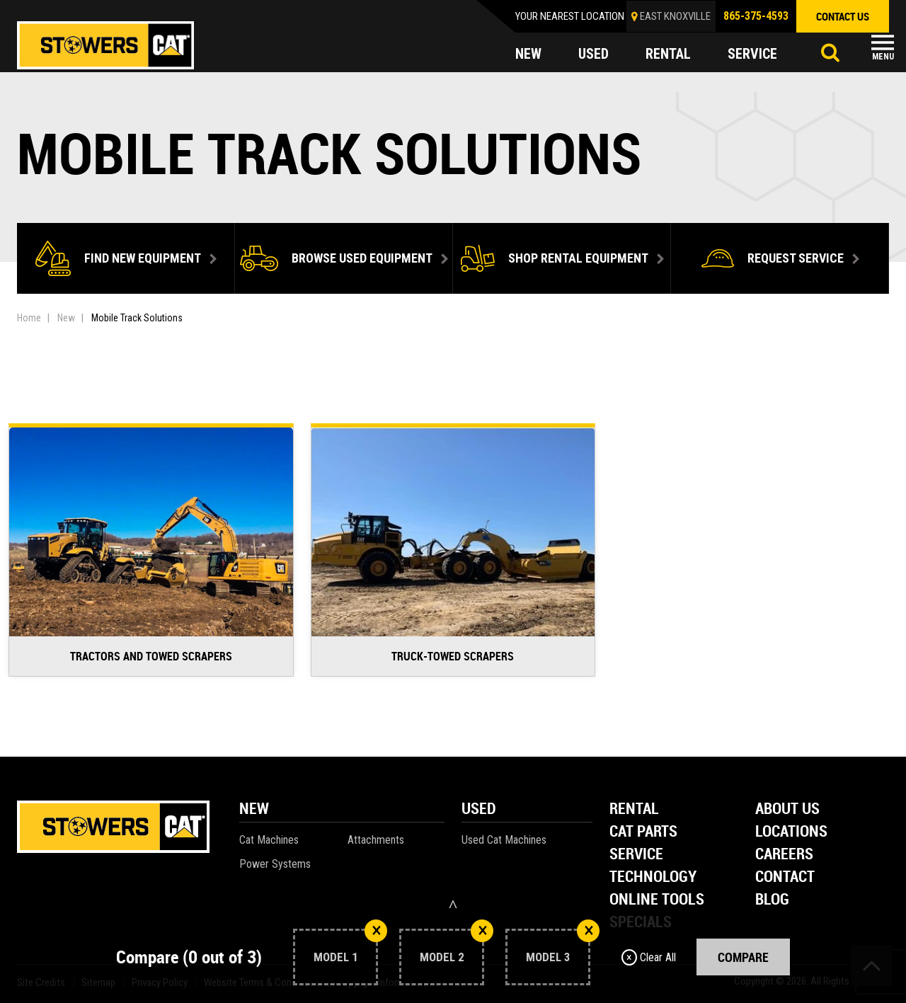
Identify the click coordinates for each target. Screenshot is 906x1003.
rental (668, 53)
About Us (787, 809)
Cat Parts (643, 832)
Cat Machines (269, 840)
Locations (791, 832)
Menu (883, 57)
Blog (772, 900)
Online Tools (656, 900)
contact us (842, 16)
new (528, 53)
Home (29, 317)
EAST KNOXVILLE (675, 16)
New (66, 317)
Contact (785, 877)
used (593, 53)
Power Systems (275, 864)
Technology (652, 877)
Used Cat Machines (503, 840)
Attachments (376, 840)
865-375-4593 (756, 16)
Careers (784, 855)
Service (636, 855)
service (752, 53)
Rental (634, 809)
